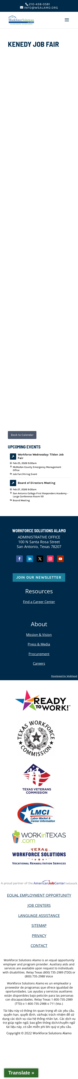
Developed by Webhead (64, 676)
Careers (39, 663)
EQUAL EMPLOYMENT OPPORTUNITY (39, 895)
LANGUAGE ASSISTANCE (39, 915)
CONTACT (39, 945)
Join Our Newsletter (38, 577)
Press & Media (39, 644)
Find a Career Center (39, 602)
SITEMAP (39, 925)
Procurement (39, 654)
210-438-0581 (39, 4)
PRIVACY (39, 935)
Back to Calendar (22, 435)
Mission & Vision (39, 634)
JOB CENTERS (39, 905)
